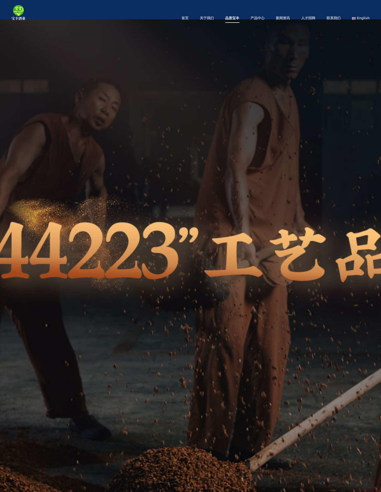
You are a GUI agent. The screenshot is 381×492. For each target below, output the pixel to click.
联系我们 (334, 18)
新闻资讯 (283, 18)
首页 (184, 18)
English (360, 18)
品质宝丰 (232, 18)
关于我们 (207, 18)
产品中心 (257, 18)
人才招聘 (308, 18)
